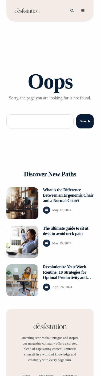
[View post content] (22, 203)
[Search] (72, 10)
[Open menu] (82, 10)
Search (85, 121)
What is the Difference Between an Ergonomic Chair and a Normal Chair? (68, 195)
